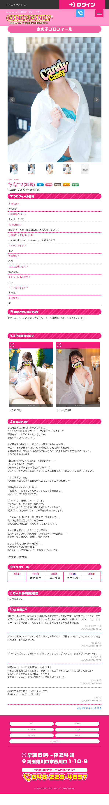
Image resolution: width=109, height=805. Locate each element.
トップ (32, 723)
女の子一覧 (77, 723)
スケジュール (32, 729)
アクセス (77, 729)
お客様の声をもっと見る (89, 708)
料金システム (32, 735)
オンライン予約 (54, 741)
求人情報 (77, 735)
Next (97, 100)
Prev (12, 100)
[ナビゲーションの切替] (99, 13)
